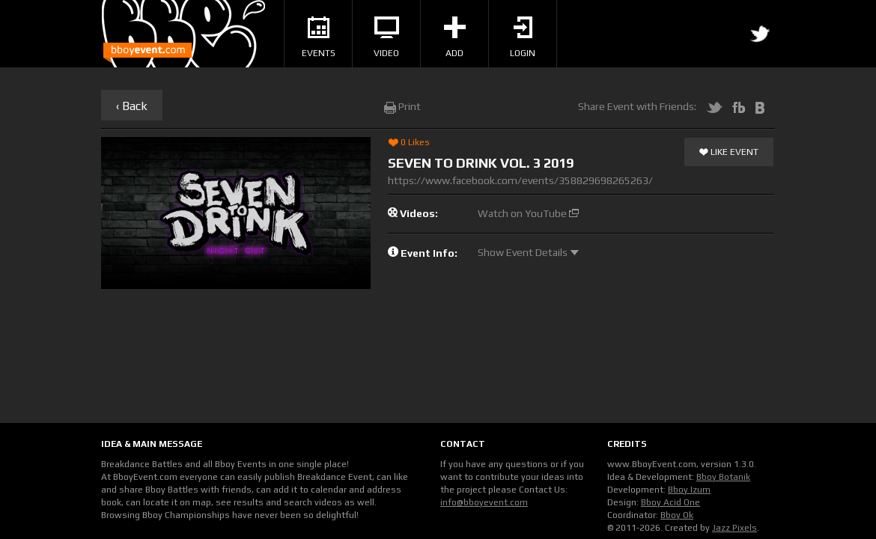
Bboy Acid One (670, 502)
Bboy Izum (689, 489)
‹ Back (131, 106)
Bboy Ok (676, 515)
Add (455, 37)
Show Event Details (528, 252)
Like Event (728, 153)
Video (386, 37)
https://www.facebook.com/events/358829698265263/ (520, 180)
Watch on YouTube (528, 213)
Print (402, 106)
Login (522, 37)
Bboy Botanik (723, 477)
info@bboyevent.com (484, 502)
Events (318, 37)
